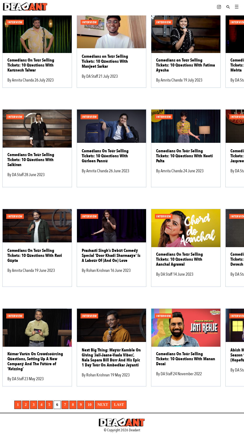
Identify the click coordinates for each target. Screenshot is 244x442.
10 (90, 405)
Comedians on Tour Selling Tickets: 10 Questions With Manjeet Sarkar (105, 61)
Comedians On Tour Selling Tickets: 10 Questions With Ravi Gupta (34, 256)
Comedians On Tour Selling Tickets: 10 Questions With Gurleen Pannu (105, 156)
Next (102, 405)
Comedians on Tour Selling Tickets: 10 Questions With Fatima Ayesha (185, 65)
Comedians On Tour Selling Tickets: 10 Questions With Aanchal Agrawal (179, 259)
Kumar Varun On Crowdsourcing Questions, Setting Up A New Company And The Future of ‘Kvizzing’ (35, 361)
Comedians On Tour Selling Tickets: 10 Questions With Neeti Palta (184, 156)
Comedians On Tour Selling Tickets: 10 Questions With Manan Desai (185, 359)
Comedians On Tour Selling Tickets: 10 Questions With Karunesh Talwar (30, 65)
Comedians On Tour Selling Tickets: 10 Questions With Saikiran (30, 160)
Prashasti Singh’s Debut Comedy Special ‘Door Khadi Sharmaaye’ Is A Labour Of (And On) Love (111, 256)
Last (119, 405)
